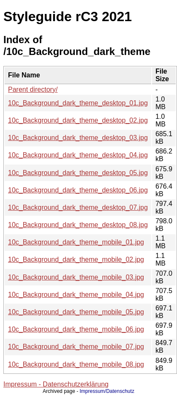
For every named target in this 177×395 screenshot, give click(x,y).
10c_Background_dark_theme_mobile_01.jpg (76, 242)
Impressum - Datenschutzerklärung (56, 384)
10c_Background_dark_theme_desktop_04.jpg (78, 155)
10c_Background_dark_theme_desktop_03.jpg (78, 137)
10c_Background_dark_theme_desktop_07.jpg (78, 207)
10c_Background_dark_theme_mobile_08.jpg (76, 364)
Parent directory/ (32, 89)
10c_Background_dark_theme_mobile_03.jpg (76, 277)
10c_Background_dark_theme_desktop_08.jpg (78, 224)
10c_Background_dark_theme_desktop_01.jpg (78, 103)
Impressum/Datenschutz (107, 391)
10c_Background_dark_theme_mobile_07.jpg (76, 346)
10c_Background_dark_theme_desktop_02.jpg (78, 120)
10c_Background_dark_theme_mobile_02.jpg (76, 259)
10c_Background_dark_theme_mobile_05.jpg (76, 311)
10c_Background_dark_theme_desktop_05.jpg (78, 172)
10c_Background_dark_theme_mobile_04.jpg (76, 294)
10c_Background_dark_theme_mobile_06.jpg (76, 329)
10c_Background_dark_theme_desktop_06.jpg (78, 190)
